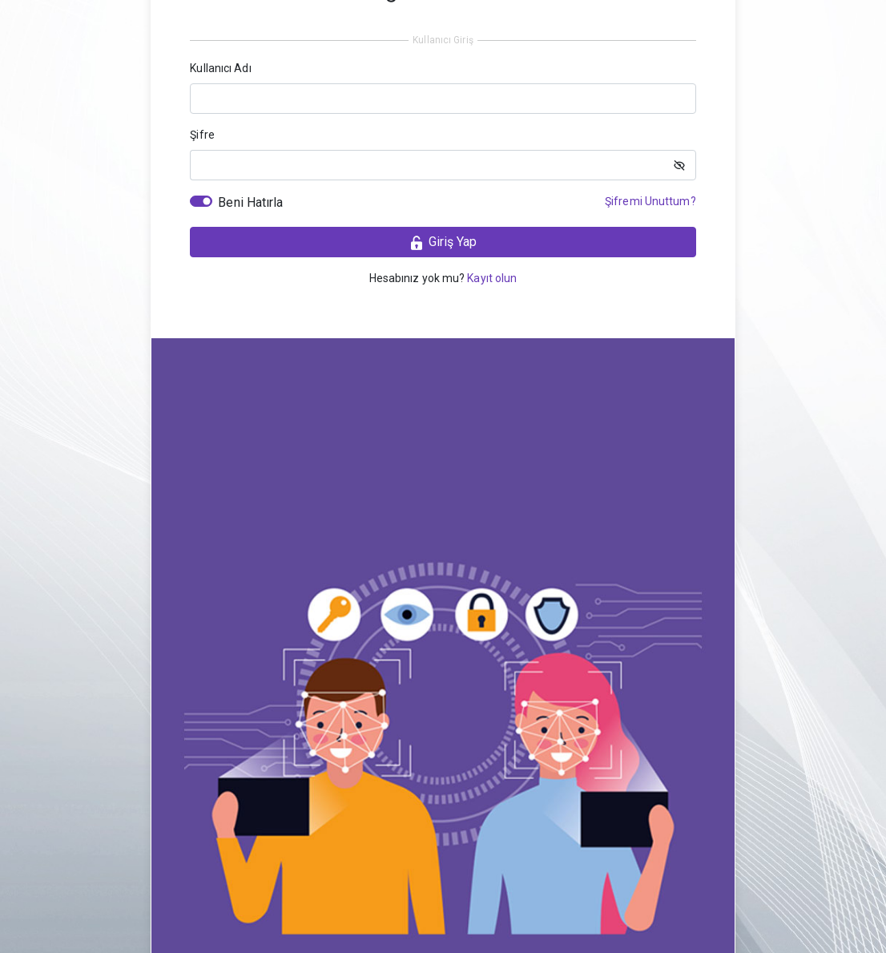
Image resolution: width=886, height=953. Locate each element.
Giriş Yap (443, 242)
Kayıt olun (492, 278)
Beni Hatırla (250, 202)
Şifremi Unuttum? (650, 201)
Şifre (202, 134)
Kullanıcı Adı (220, 68)
